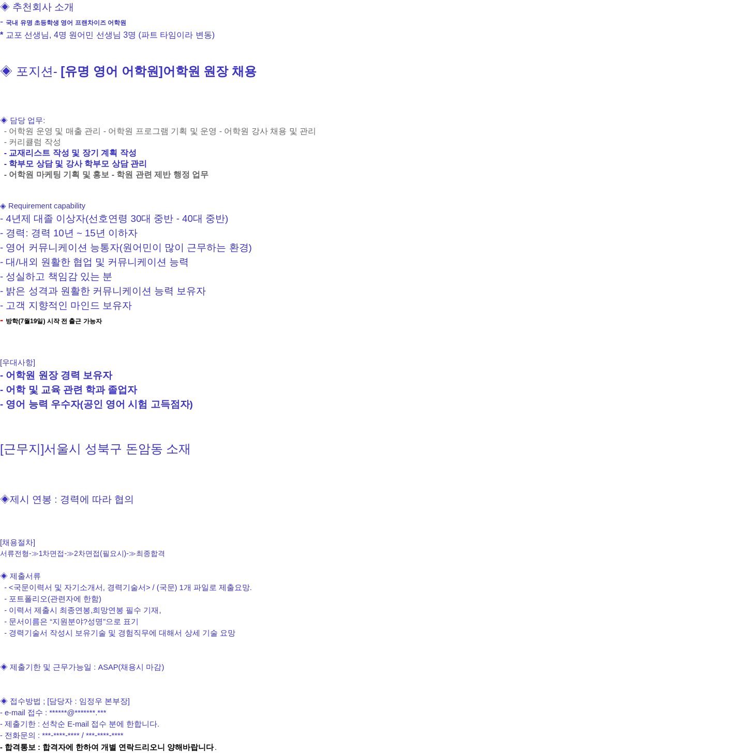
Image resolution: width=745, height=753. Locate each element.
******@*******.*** (77, 713)
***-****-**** (61, 735)
